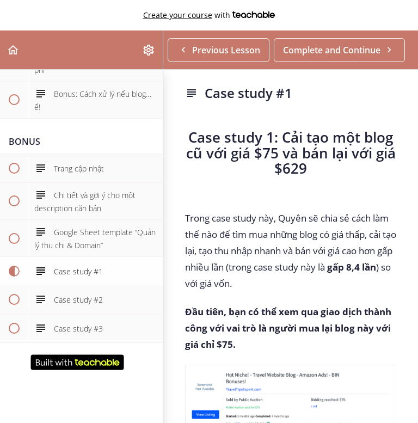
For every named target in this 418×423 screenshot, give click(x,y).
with (209, 15)
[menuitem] (149, 49)
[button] (13, 49)
